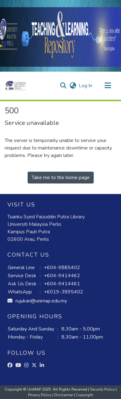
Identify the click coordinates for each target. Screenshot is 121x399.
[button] (16, 85)
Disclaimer (64, 394)
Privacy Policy (40, 394)
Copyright (84, 394)
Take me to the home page (61, 177)
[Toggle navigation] (107, 86)
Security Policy (103, 389)
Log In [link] (86, 85)
